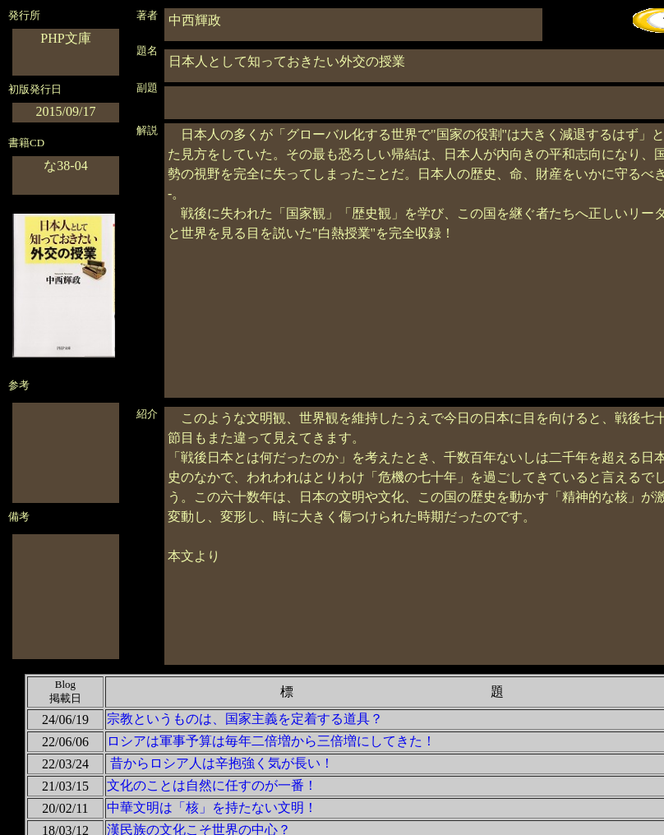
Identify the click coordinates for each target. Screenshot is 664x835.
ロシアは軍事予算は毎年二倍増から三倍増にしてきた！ (271, 741)
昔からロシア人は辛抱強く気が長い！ (222, 763)
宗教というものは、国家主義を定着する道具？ (245, 719)
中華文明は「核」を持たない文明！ (212, 807)
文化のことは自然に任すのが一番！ (212, 785)
